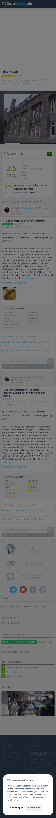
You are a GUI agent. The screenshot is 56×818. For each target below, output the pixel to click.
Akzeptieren (34, 807)
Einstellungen (16, 807)
